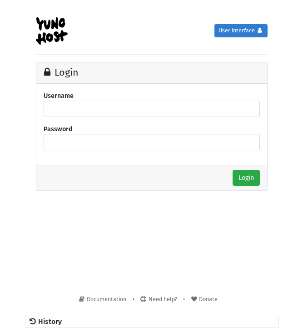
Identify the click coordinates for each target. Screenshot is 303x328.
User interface (241, 30)
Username (59, 96)
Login (246, 178)
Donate (204, 299)
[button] (151, 321)
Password (58, 129)
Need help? (158, 299)
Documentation (102, 299)
